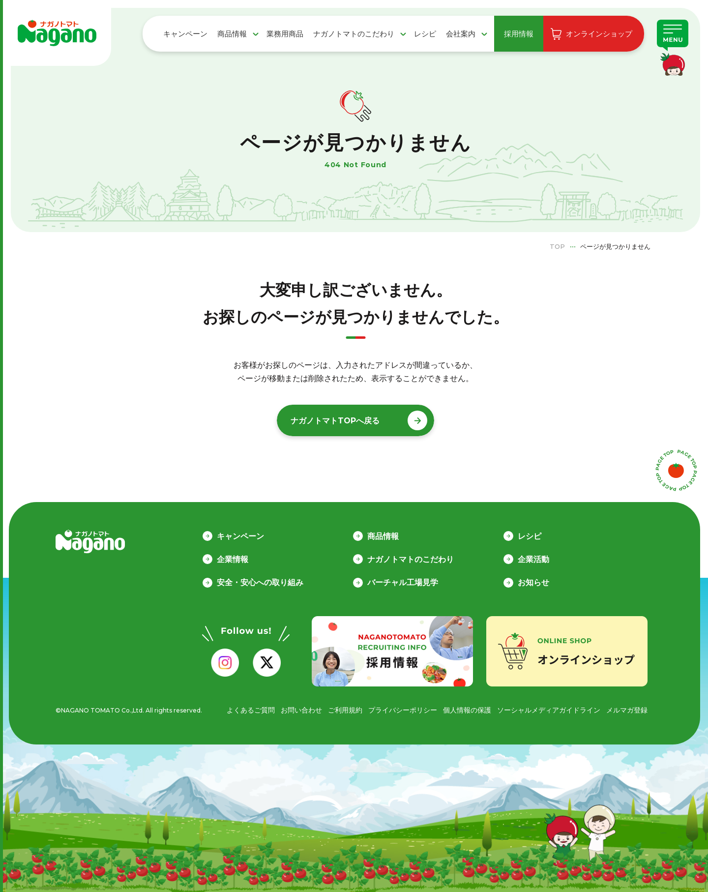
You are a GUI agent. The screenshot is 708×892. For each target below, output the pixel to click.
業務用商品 (284, 33)
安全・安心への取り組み (260, 582)
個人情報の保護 (467, 710)
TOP (557, 246)
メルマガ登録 (627, 710)
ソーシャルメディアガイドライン (548, 710)
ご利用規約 (345, 710)
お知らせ (533, 582)
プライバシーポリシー (402, 710)
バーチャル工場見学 (402, 582)
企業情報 (232, 559)
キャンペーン (185, 33)
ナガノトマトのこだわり (353, 33)
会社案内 (460, 33)
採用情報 (518, 33)
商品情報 (232, 33)
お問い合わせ (301, 710)
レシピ (425, 33)
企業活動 (533, 559)
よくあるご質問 (251, 710)
